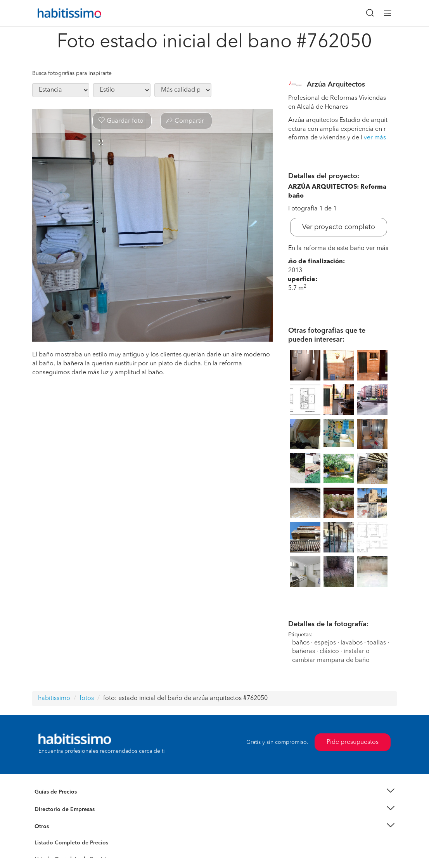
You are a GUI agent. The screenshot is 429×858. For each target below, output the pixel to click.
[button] (214, 792)
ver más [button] (375, 138)
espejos (325, 643)
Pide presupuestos (353, 742)
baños (301, 643)
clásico (329, 651)
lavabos (352, 643)
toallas (376, 643)
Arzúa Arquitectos (336, 84)
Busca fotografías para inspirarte (72, 73)
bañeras (303, 651)
